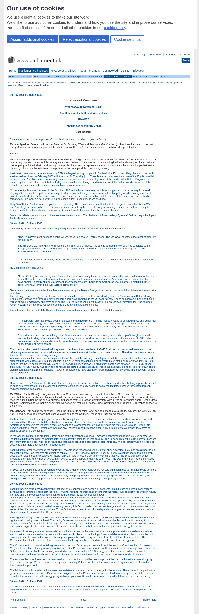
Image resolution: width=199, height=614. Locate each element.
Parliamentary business (33, 70)
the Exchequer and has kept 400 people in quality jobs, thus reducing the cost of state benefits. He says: (83, 245)
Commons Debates (115, 82)
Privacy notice (113, 607)
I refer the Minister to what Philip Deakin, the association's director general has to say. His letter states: (66, 310)
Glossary (24, 607)
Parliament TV (141, 76)
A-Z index (12, 607)
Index (83, 599)
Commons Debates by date (139, 82)
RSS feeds (171, 54)
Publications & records (118, 76)
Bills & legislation (77, 76)
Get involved (110, 70)
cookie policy (115, 28)
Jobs (71, 607)
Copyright (100, 607)
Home (13, 70)
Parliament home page (31, 82)
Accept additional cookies (32, 39)
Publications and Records (81, 82)
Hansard (99, 82)
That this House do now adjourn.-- (58, 139)
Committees (95, 76)
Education (138, 70)
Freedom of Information (55, 607)
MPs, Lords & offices (63, 70)
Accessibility (139, 54)
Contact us (185, 54)
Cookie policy (127, 607)
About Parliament (89, 70)
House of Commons (20, 76)
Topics (164, 76)
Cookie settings (127, 39)
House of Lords (42, 76)
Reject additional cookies (84, 39)
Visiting (125, 70)
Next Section (18, 599)
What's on (59, 76)
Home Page (149, 599)
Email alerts (155, 54)
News (155, 76)
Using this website (84, 607)
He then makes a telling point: (83, 276)
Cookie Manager (142, 607)
